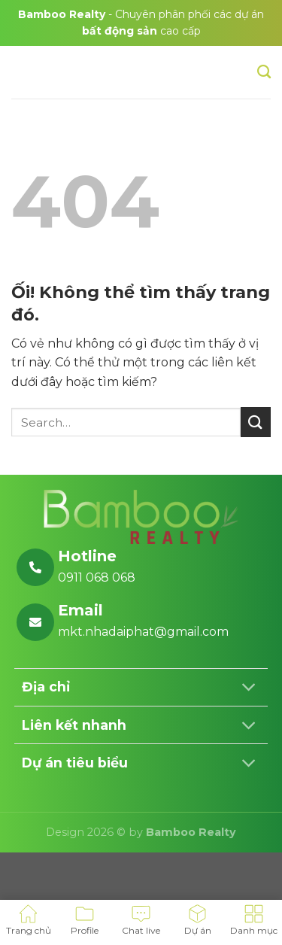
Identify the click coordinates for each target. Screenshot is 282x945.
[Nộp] (256, 421)
